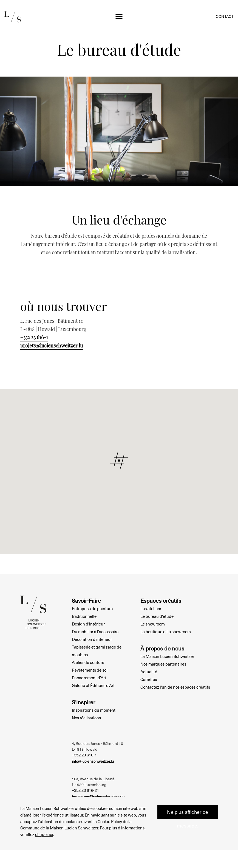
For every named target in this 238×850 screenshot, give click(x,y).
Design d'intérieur (88, 624)
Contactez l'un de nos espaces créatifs (175, 687)
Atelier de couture (88, 662)
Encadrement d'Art (89, 678)
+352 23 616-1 (34, 337)
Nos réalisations (86, 718)
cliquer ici (44, 834)
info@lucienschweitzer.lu (93, 761)
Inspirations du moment (93, 710)
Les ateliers (150, 608)
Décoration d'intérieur (92, 639)
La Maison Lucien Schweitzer (167, 656)
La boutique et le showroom (165, 632)
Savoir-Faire (86, 600)
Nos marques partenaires (163, 664)
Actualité (148, 672)
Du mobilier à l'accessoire (95, 632)
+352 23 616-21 (85, 790)
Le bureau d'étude (157, 616)
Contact (225, 16)
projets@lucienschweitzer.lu (51, 345)
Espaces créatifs (160, 600)
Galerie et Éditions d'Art (93, 685)
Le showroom (152, 624)
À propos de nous (162, 648)
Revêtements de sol (89, 670)
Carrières (148, 679)
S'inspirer (83, 702)
